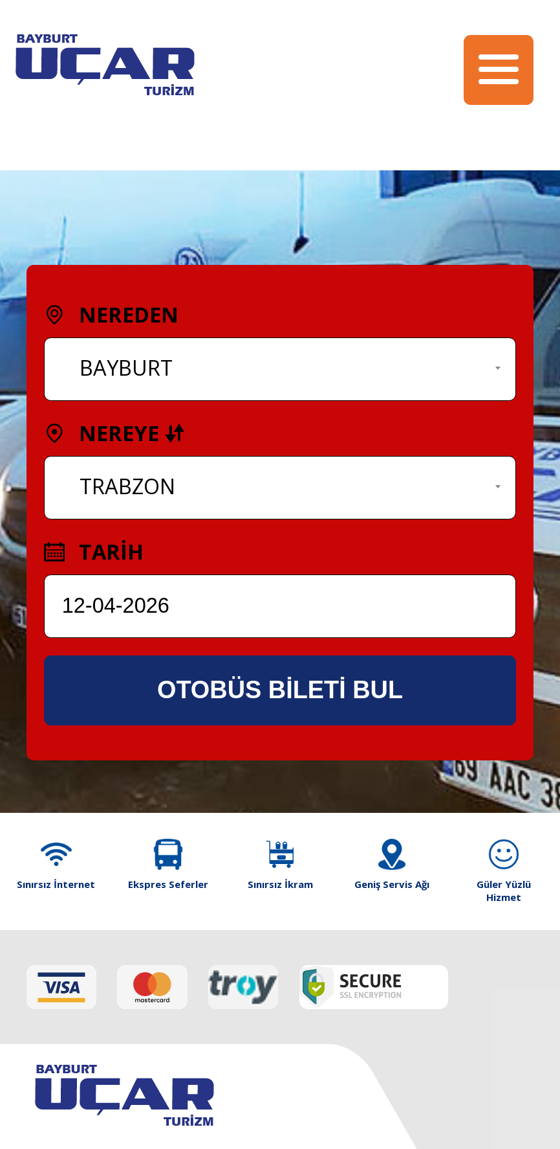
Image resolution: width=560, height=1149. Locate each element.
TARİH (94, 551)
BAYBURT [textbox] (126, 367)
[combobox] (280, 368)
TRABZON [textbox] (127, 486)
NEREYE (114, 433)
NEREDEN (111, 314)
